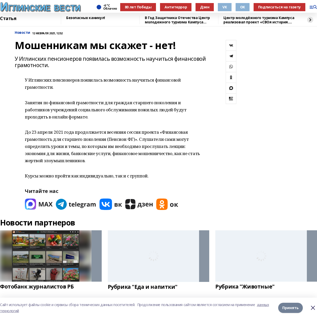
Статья (8, 18)
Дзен (204, 7)
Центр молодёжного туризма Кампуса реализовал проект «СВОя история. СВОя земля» (258, 20)
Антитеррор (176, 7)
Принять (290, 307)
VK (224, 7)
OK (242, 7)
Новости (22, 33)
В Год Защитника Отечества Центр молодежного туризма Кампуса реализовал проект (177, 20)
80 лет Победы (138, 7)
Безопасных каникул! (85, 18)
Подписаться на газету (279, 7)
